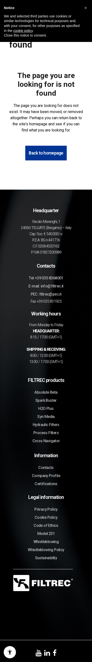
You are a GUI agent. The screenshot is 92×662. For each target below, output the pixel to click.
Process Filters (46, 432)
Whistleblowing (46, 541)
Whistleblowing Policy (46, 549)
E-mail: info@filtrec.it (45, 286)
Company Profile (46, 475)
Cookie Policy (46, 517)
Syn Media (46, 416)
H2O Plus (45, 408)
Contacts (45, 467)
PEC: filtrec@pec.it (46, 294)
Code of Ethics (46, 525)
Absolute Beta (45, 392)
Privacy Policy (46, 509)
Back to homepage (46, 153)
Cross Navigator (46, 441)
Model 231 (46, 533)
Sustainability (46, 558)
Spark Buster (46, 400)
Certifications (46, 483)
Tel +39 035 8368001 (46, 278)
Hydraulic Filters (46, 424)
